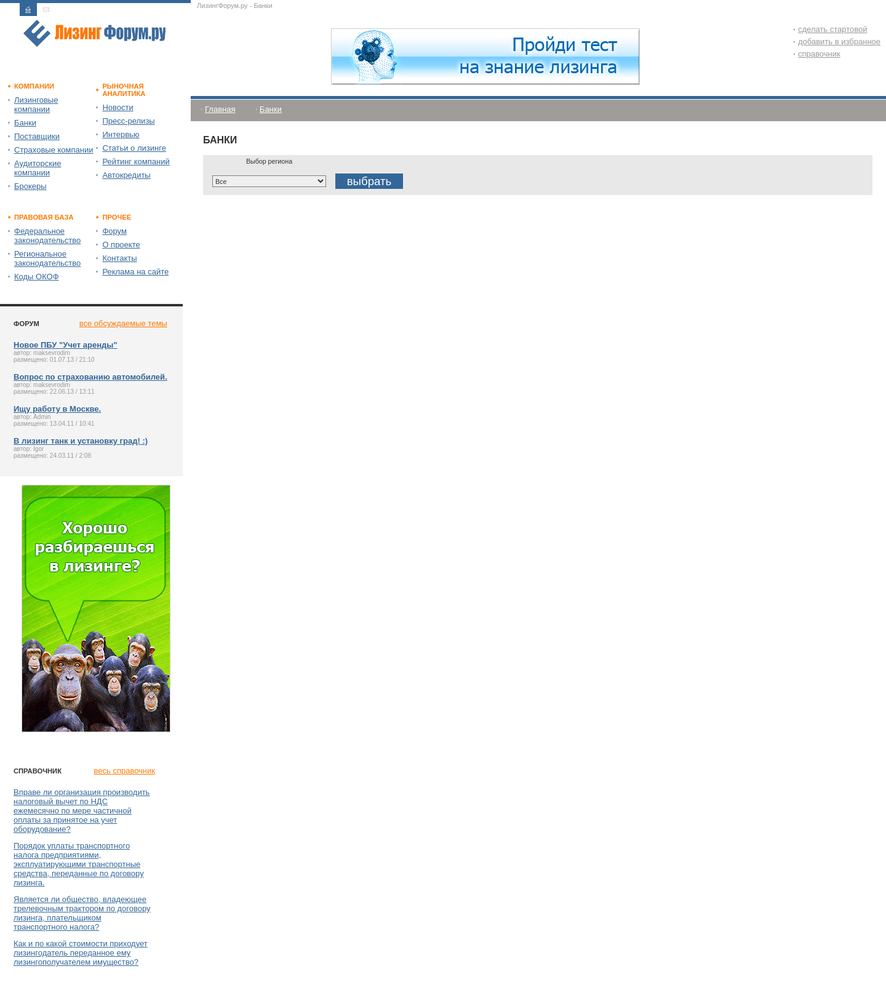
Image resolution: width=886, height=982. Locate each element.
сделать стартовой (833, 29)
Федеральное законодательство (47, 235)
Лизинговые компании (36, 104)
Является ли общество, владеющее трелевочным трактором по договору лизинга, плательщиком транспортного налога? (82, 913)
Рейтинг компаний (135, 161)
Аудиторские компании (37, 168)
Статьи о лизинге (134, 148)
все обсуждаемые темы (123, 323)
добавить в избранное (839, 41)
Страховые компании (53, 149)
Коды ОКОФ (36, 276)
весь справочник (124, 770)
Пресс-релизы (128, 121)
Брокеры (30, 186)
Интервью (120, 134)
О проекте (121, 244)
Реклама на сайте (135, 271)
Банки (25, 122)
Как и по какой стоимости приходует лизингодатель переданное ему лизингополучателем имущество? (81, 953)
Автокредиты (126, 175)
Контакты (119, 258)
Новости (117, 107)
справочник (819, 53)
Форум (114, 231)
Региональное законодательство (47, 258)
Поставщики (37, 136)
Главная (220, 109)
